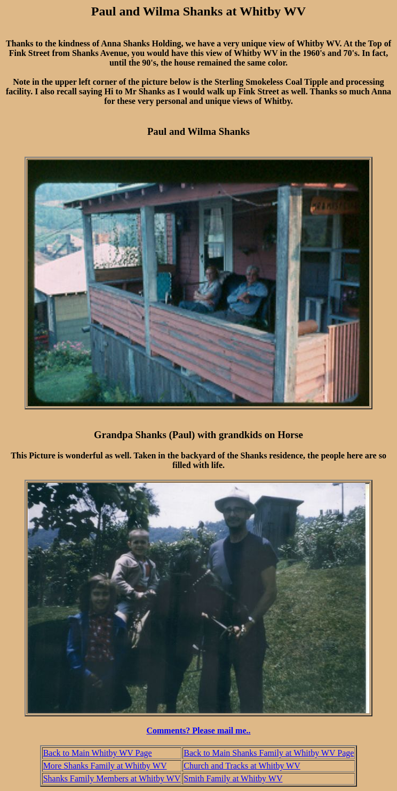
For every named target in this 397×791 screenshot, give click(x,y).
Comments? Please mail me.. (198, 730)
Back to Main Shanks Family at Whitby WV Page (269, 752)
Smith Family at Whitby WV (233, 778)
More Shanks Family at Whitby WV (105, 765)
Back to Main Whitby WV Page (97, 752)
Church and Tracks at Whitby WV (242, 765)
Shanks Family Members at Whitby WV (112, 778)
